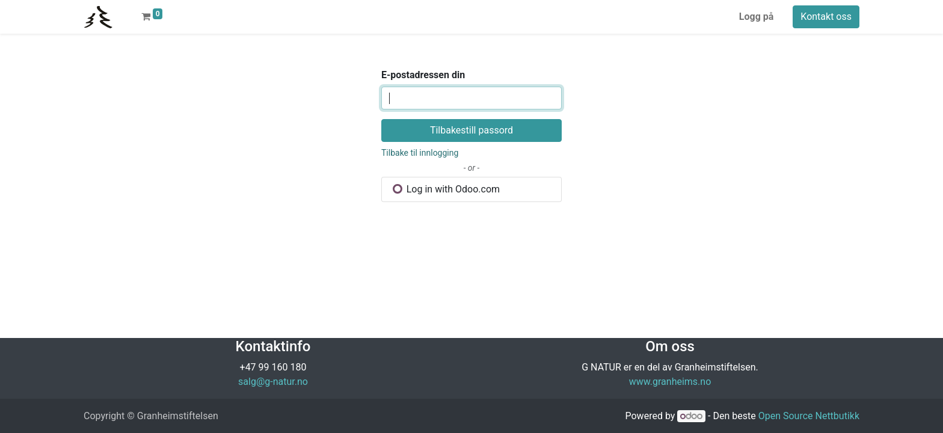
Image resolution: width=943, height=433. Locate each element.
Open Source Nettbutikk (808, 416)
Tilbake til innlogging (419, 153)
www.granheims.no (670, 381)
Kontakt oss (826, 16)
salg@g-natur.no (273, 381)
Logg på (756, 16)
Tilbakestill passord (471, 130)
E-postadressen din (423, 75)
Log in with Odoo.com (446, 189)
